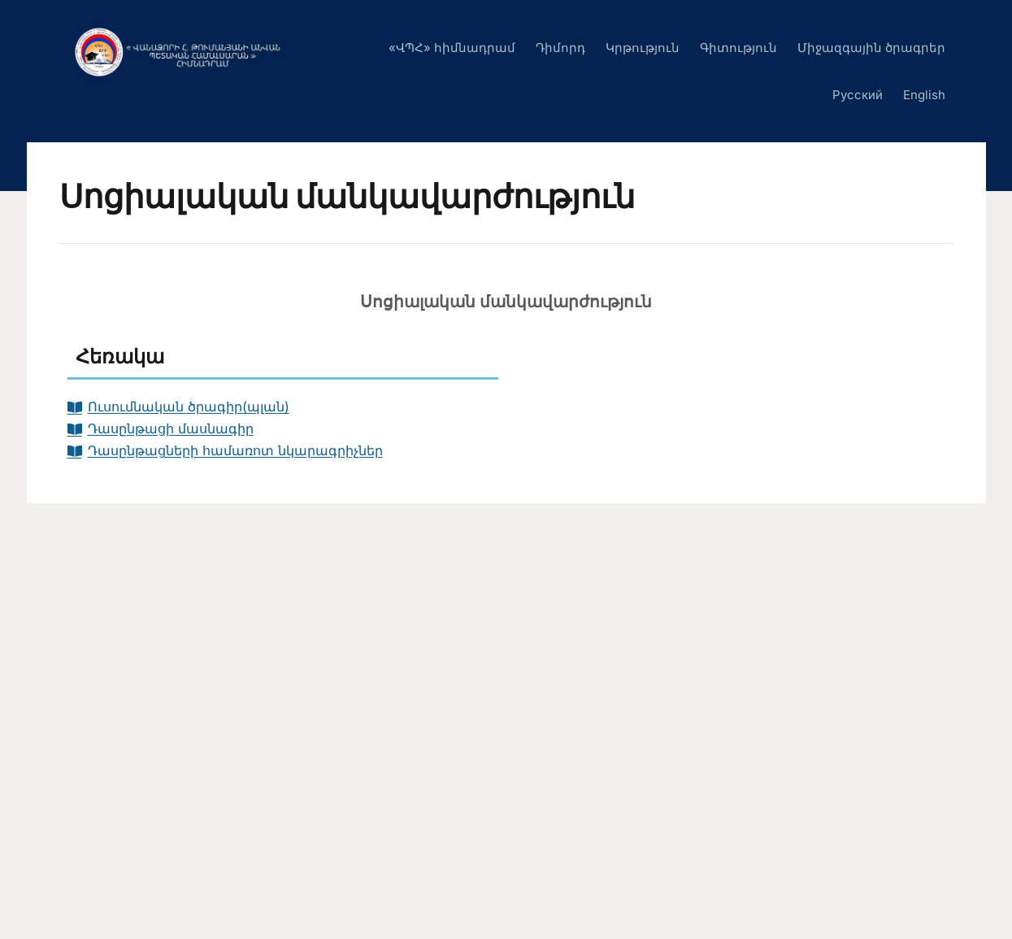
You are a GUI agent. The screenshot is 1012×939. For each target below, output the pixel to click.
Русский (857, 94)
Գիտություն (738, 47)
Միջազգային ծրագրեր (871, 47)
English (924, 94)
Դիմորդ (560, 47)
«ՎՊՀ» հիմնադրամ (452, 47)
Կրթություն (643, 47)
